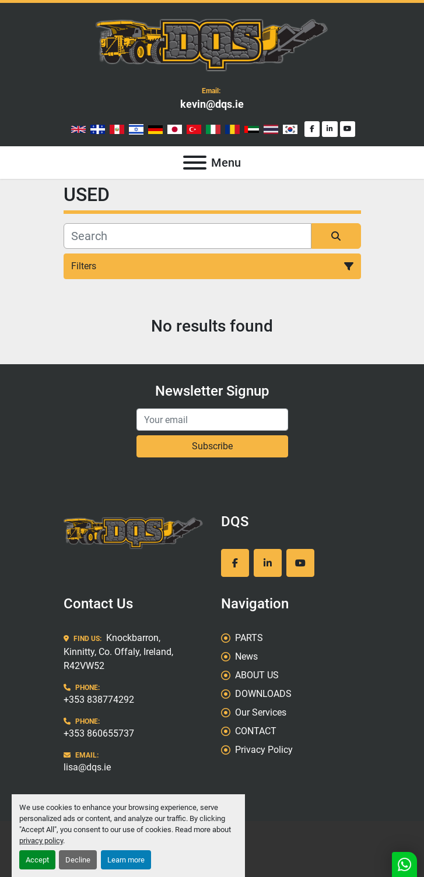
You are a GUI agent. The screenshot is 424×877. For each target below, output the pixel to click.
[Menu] (194, 163)
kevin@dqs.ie (212, 104)
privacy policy (41, 840)
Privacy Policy (264, 749)
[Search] (187, 236)
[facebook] (312, 129)
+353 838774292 (99, 699)
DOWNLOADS (263, 693)
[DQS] (134, 532)
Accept (37, 859)
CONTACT (255, 731)
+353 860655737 (99, 733)
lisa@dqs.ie (87, 767)
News (246, 656)
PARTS (249, 637)
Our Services (260, 712)
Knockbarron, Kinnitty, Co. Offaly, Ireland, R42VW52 (118, 651)
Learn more (126, 859)
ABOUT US (257, 675)
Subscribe (212, 446)
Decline (77, 859)
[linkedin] (330, 129)
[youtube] (348, 129)
